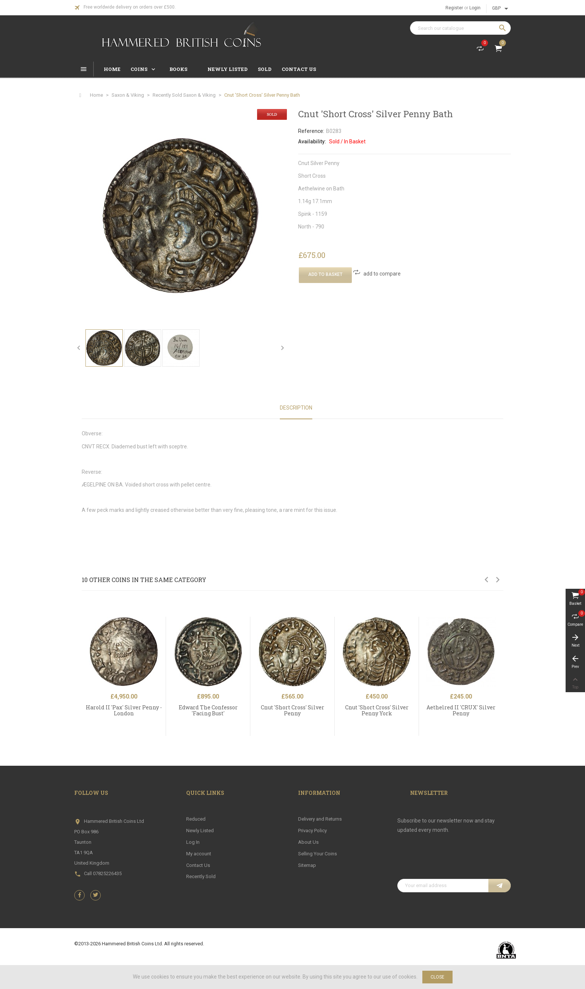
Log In (193, 842)
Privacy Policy (312, 830)
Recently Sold (201, 876)
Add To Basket (325, 274)
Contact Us (198, 865)
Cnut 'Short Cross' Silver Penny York (377, 710)
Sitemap (307, 865)
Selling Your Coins (317, 853)
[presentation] (454, 860)
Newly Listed (200, 830)
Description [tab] (296, 408)
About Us (308, 842)
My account (198, 853)
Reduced (196, 819)
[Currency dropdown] (501, 8)
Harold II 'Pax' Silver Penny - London (124, 710)
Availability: (312, 141)
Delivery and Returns (320, 819)
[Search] (460, 28)
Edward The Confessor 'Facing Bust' (208, 710)
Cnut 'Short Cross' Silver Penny (292, 710)
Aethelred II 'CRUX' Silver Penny (460, 710)
